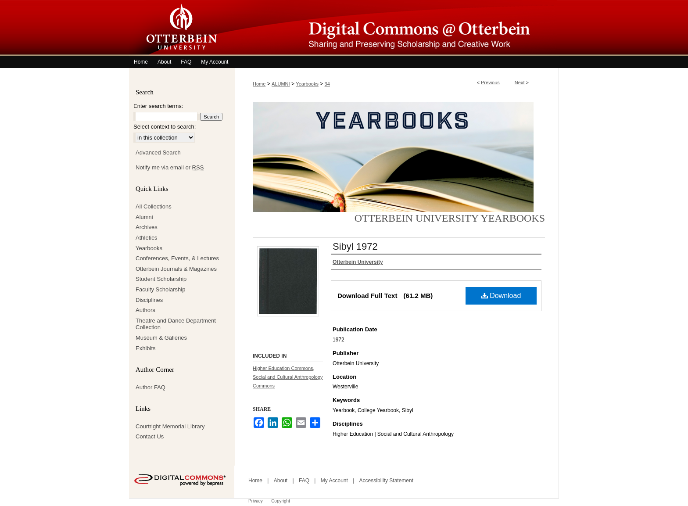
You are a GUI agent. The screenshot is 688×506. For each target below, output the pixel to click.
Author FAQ (150, 387)
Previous (490, 82)
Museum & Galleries (161, 337)
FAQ (304, 480)
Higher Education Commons (283, 368)
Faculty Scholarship (160, 289)
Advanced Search (158, 152)
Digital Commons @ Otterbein (396, 28)
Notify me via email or (170, 167)
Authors (145, 310)
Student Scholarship (161, 279)
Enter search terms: (158, 106)
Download (501, 295)
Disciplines (149, 300)
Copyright (280, 501)
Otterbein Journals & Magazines (176, 269)
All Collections (154, 206)
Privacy (255, 501)
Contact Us (150, 436)
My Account (334, 480)
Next (520, 82)
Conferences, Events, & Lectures (177, 258)
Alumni (144, 217)
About (280, 480)
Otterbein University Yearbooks (450, 218)
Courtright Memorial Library (170, 426)
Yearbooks (307, 83)
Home (259, 83)
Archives (147, 227)
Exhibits (146, 348)
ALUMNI (281, 83)
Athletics (146, 237)
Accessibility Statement (386, 480)
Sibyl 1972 (355, 246)
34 (327, 83)
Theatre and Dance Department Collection (176, 324)
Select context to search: (164, 126)
